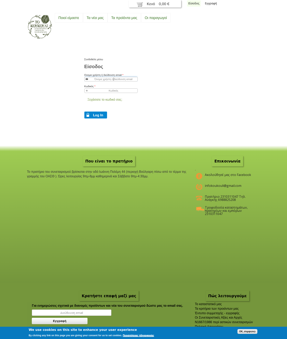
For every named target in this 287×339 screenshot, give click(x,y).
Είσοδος (193, 3)
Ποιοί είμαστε (68, 18)
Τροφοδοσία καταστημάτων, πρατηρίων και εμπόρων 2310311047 (226, 209)
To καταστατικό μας (208, 304)
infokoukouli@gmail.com (223, 185)
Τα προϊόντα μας (124, 18)
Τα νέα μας (95, 18)
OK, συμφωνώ (247, 331)
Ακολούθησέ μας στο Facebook (228, 175)
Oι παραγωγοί (156, 18)
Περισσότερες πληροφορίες (138, 335)
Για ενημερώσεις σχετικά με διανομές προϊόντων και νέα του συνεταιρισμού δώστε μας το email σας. (107, 305)
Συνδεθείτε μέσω (93, 59)
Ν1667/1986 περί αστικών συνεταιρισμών (224, 322)
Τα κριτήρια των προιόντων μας (217, 308)
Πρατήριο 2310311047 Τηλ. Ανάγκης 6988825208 (225, 198)
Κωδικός (89, 86)
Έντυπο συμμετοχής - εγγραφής (217, 313)
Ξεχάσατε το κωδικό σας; (105, 99)
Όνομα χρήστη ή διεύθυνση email (103, 75)
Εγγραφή (211, 3)
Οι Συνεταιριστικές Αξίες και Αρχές (218, 317)
